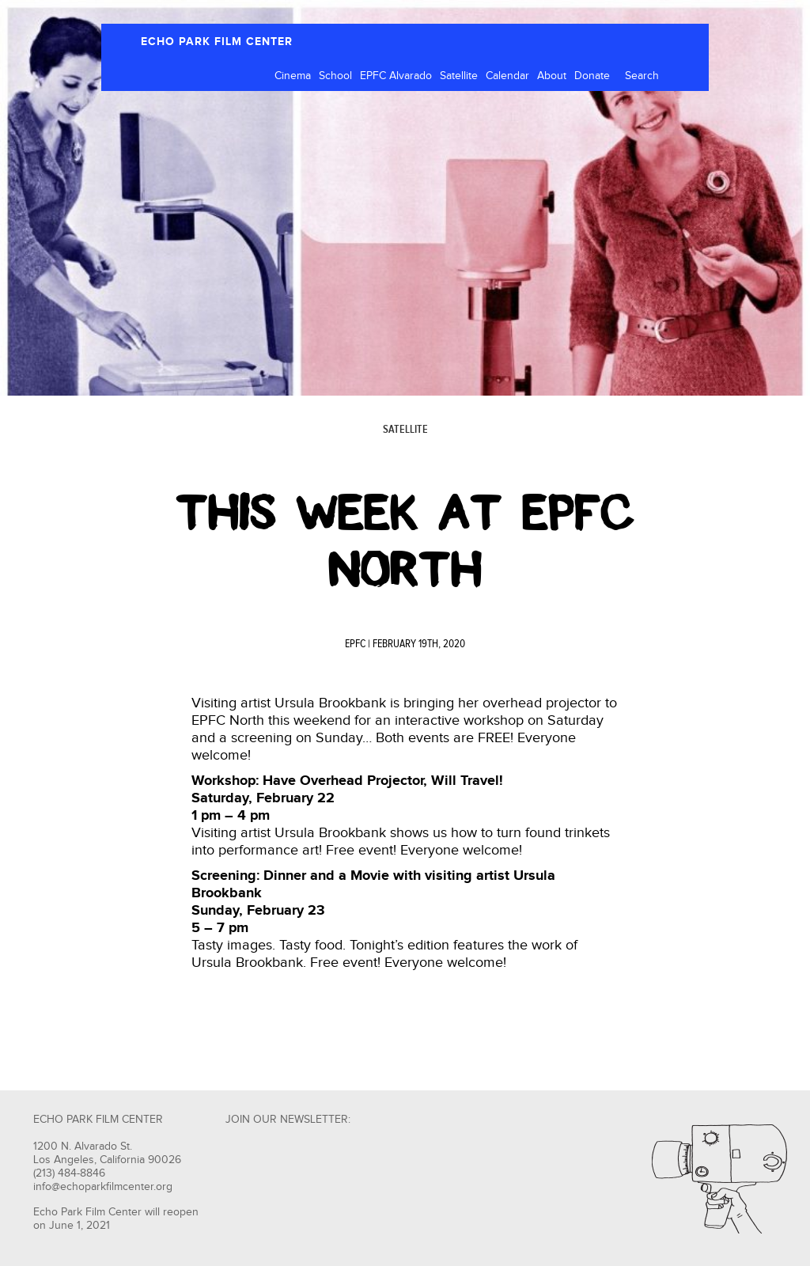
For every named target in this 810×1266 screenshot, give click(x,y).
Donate (592, 76)
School (335, 76)
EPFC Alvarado (396, 76)
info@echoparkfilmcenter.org (102, 1187)
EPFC (355, 644)
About (551, 76)
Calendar (507, 76)
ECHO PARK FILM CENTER (217, 41)
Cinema (292, 76)
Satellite (459, 76)
